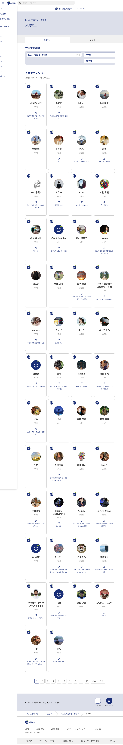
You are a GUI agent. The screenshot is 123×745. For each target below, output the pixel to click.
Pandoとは (100, 730)
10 (92, 682)
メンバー (52, 39)
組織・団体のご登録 (37, 733)
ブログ (97, 39)
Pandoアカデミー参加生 (40, 19)
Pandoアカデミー (38, 715)
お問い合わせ (68, 742)
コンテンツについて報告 (88, 742)
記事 (32, 730)
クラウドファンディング (79, 730)
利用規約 (33, 742)
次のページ (102, 682)
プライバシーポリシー (50, 742)
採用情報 (59, 730)
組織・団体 (45, 730)
